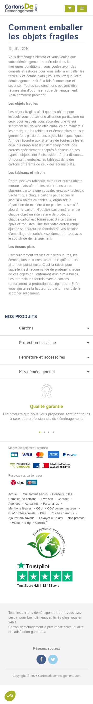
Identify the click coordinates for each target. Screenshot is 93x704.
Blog (27, 523)
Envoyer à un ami (51, 518)
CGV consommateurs (62, 508)
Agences (14, 504)
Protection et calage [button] (54, 343)
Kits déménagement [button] (54, 372)
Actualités (31, 504)
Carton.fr (41, 523)
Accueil (13, 494)
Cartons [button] (54, 328)
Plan (43, 513)
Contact (63, 499)
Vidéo (16, 523)
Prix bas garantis (62, 513)
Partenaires (51, 504)
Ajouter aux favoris (21, 518)
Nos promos (76, 518)
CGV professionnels (22, 513)
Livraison (47, 499)
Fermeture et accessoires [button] (54, 357)
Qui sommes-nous (35, 494)
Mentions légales (19, 508)
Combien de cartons (22, 499)
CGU (39, 508)
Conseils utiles (62, 494)
